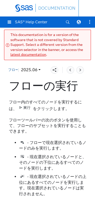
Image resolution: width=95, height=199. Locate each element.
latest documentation (28, 54)
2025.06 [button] (29, 69)
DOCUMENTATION (56, 8)
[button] (9, 22)
